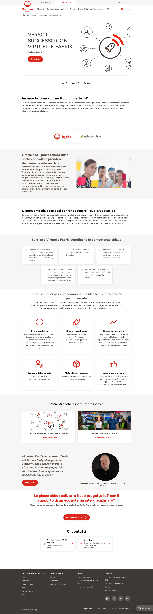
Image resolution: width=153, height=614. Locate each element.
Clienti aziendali (65, 3)
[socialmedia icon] (107, 598)
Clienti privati (45, 3)
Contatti (120, 2)
